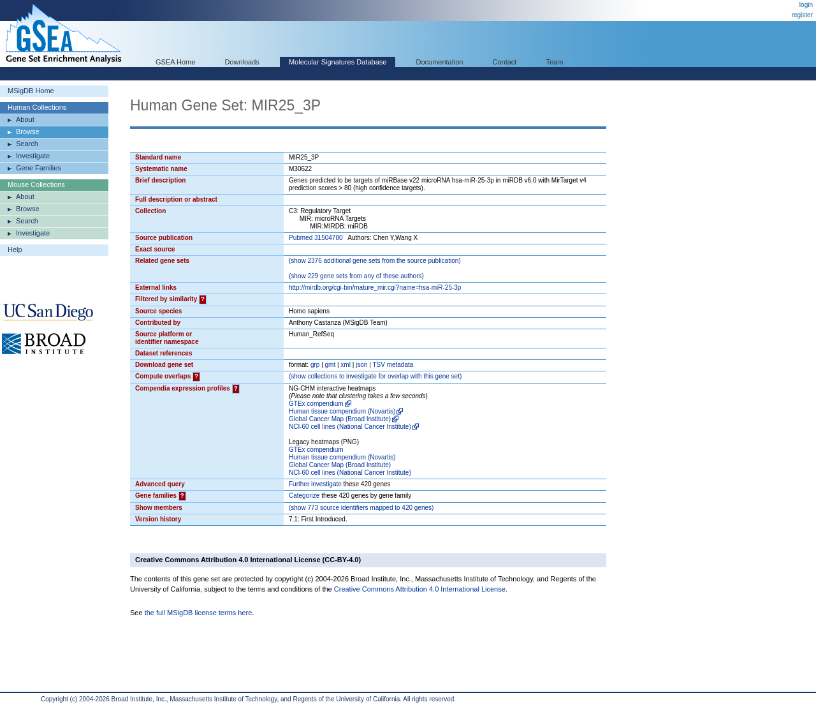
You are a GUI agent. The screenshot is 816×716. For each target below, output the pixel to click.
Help (15, 249)
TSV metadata (392, 364)
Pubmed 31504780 (316, 237)
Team (555, 62)
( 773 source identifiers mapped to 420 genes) (361, 507)
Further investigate (315, 484)
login (806, 4)
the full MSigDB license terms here (198, 612)
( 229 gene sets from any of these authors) (356, 276)
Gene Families (38, 168)
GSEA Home (175, 62)
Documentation (439, 62)
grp (314, 364)
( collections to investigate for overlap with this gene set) (375, 376)
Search (27, 143)
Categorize (304, 495)
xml (345, 364)
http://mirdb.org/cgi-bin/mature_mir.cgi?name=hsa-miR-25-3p (375, 287)
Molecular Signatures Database (337, 62)
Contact (505, 62)
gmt (330, 364)
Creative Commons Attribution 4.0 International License (420, 589)
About (25, 119)
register (802, 15)
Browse (28, 131)
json (361, 364)
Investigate (33, 156)
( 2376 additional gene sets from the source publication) (375, 260)
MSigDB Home (31, 90)
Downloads (241, 62)
